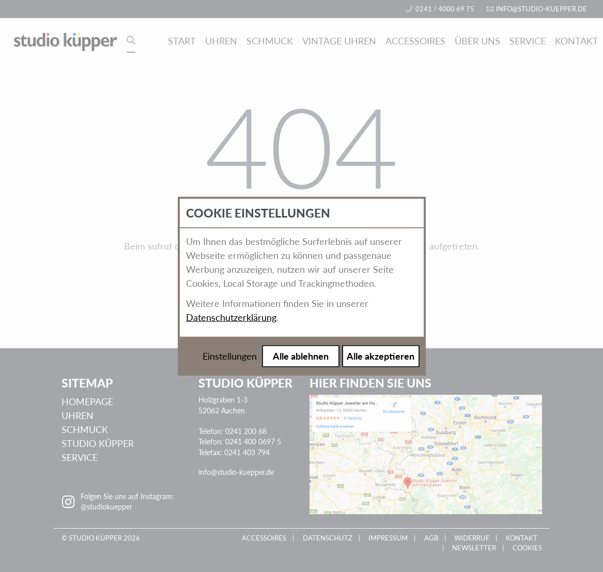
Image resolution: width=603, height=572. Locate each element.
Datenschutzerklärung (231, 317)
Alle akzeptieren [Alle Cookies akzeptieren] (380, 356)
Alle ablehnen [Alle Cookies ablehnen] (301, 356)
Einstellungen (230, 356)
